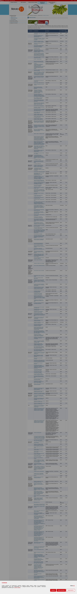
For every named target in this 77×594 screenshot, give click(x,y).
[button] (53, 590)
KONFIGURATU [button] (71, 590)
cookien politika (17, 587)
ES (74, 585)
